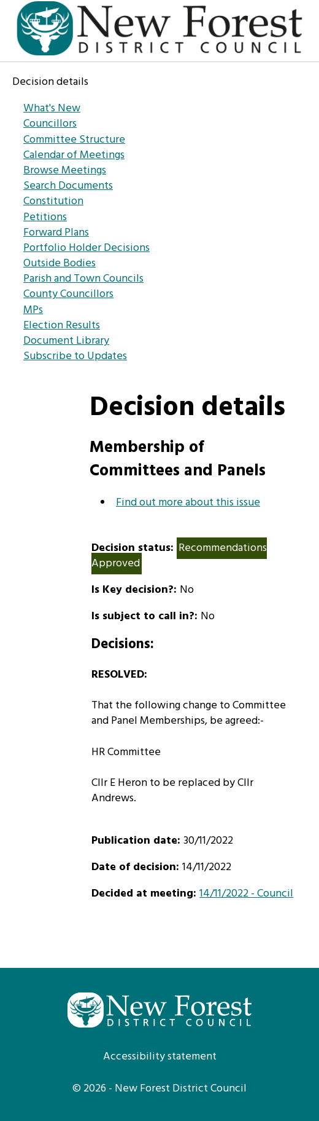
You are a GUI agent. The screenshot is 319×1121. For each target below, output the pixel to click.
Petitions (45, 217)
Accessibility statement (160, 1057)
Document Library (66, 341)
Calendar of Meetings (74, 155)
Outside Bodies (59, 263)
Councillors (50, 124)
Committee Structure (74, 140)
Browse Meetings (64, 171)
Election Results (61, 326)
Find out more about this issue (188, 503)
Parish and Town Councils (83, 279)
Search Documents (68, 186)
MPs (33, 310)
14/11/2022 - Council (246, 894)
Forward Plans (56, 233)
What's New (51, 108)
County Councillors (68, 294)
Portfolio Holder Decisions (86, 248)
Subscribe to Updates (75, 356)
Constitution (53, 201)
